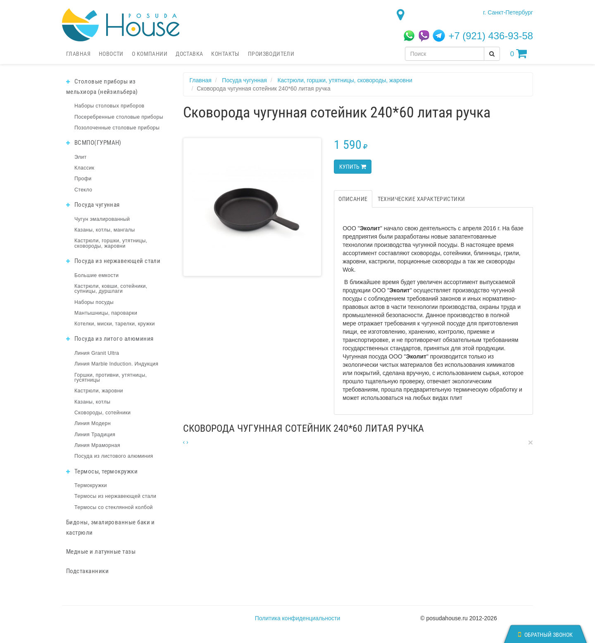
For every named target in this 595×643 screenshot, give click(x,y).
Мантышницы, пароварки (105, 313)
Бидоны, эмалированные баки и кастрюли (110, 527)
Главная (78, 53)
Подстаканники (87, 571)
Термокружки (90, 485)
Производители (271, 53)
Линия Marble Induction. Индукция (116, 364)
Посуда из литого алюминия (109, 338)
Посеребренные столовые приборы (118, 117)
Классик (84, 168)
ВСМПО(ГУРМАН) (93, 142)
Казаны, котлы (92, 402)
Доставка (189, 53)
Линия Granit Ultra (96, 353)
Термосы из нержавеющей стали (115, 496)
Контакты (225, 53)
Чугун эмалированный (102, 219)
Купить (352, 166)
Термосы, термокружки (102, 471)
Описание (352, 199)
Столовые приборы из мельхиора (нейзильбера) (102, 87)
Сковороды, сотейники (102, 413)
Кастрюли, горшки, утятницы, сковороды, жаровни (111, 243)
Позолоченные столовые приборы (116, 128)
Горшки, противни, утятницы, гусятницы (110, 377)
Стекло (83, 190)
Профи (82, 179)
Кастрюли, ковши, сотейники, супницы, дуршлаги (110, 288)
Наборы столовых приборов (109, 106)
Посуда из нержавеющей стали (113, 261)
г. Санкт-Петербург (508, 12)
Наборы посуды (94, 302)
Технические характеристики (421, 199)
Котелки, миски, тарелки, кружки (114, 324)
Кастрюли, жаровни (98, 391)
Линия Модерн (92, 423)
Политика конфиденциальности (297, 618)
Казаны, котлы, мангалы (104, 230)
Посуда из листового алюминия (113, 456)
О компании (149, 53)
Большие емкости (96, 275)
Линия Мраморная (97, 445)
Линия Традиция (94, 434)
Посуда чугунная (93, 204)
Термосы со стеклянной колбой (113, 507)
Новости (111, 53)
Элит (80, 157)
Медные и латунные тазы (101, 551)
